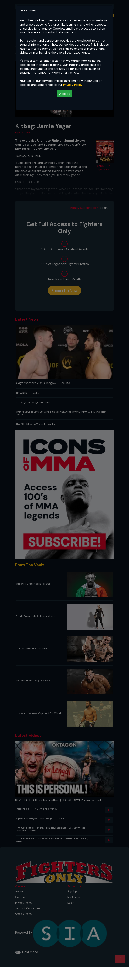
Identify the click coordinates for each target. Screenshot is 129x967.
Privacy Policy (72, 85)
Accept (64, 94)
